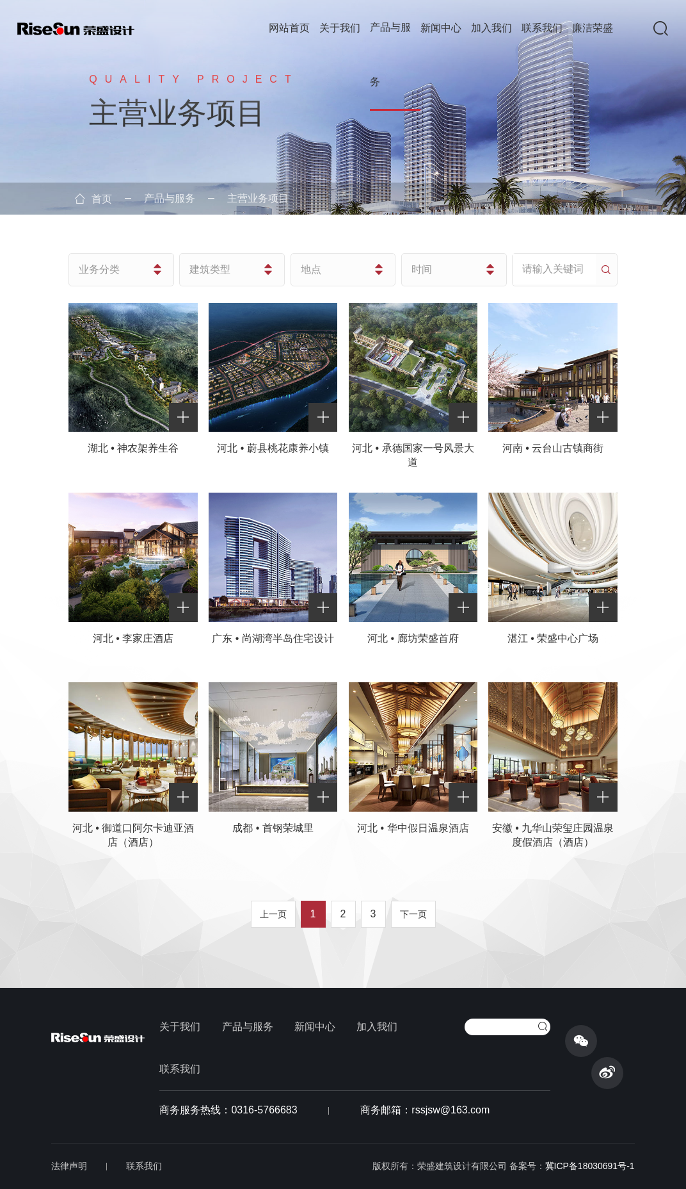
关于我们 (339, 27)
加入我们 (491, 27)
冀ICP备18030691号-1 (590, 1166)
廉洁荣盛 (592, 27)
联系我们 (542, 27)
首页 (93, 198)
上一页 (273, 914)
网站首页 (289, 27)
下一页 (413, 914)
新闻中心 (440, 27)
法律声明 (69, 1166)
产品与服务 (390, 54)
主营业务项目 (258, 198)
